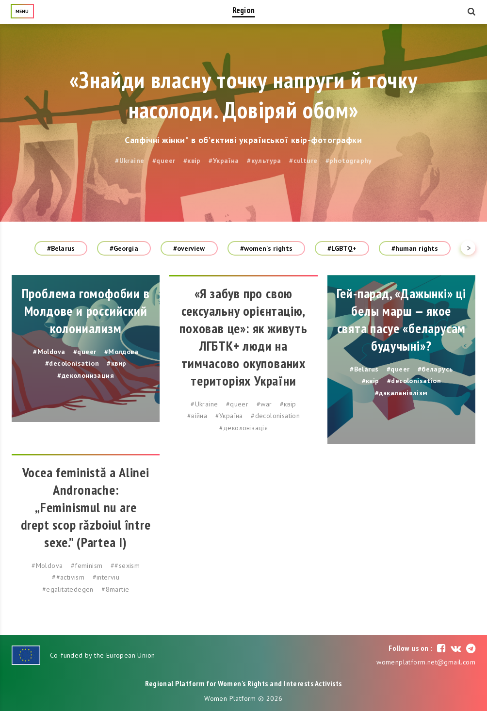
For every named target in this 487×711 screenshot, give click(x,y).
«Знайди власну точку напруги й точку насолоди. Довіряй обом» (243, 95)
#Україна (224, 160)
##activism (68, 577)
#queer (163, 160)
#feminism (87, 565)
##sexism (125, 565)
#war (264, 404)
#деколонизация (85, 375)
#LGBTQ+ (342, 248)
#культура (264, 160)
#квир (116, 363)
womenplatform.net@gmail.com (425, 662)
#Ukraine (129, 160)
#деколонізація (243, 427)
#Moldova (49, 351)
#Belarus (61, 248)
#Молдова (121, 351)
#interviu (106, 577)
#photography (348, 160)
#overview (189, 248)
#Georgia (124, 248)
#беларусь (435, 369)
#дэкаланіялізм (401, 392)
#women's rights (266, 248)
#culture (303, 160)
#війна (197, 415)
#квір (192, 160)
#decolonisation (72, 363)
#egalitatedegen (68, 589)
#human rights (414, 248)
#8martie (115, 589)
